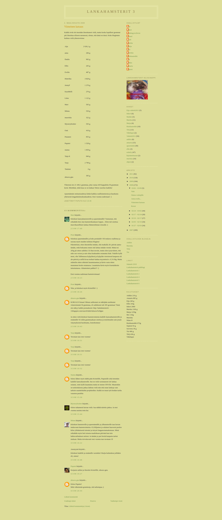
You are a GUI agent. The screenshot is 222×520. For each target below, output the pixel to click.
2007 (131, 230)
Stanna (73, 375)
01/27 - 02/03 (137, 225)
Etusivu (93, 501)
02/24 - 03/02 (137, 211)
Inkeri (129, 30)
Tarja (72, 333)
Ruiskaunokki (132, 56)
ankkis (129, 63)
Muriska (130, 53)
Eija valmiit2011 (133, 110)
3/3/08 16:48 (76, 460)
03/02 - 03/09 (137, 188)
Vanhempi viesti (116, 501)
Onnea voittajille (137, 195)
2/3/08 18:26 (76, 292)
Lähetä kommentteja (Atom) (79, 506)
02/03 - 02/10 (137, 222)
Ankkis (129, 242)
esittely (129, 152)
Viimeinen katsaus (73, 26)
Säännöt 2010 (132, 264)
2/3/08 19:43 (76, 326)
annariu (130, 66)
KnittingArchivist (133, 33)
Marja (129, 46)
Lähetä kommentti (71, 497)
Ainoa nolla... (136, 199)
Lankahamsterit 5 (133, 280)
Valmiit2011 (131, 136)
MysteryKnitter (76, 404)
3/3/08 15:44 (76, 414)
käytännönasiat (132, 155)
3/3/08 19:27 (76, 474)
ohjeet (129, 162)
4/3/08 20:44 (76, 491)
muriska (130, 159)
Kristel (129, 36)
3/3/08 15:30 (76, 397)
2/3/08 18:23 (76, 278)
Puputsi (73, 466)
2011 (131, 174)
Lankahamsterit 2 (133, 274)
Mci (128, 49)
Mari (72, 215)
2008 (131, 185)
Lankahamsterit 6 (133, 283)
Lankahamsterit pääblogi (136, 267)
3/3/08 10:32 (76, 368)
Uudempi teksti (70, 501)
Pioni (72, 235)
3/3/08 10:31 (76, 340)
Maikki (129, 117)
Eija (128, 26)
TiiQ (128, 130)
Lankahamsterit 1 (133, 270)
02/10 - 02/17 (137, 218)
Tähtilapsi (130, 133)
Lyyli (129, 40)
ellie (128, 149)
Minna (73, 420)
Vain (133, 191)
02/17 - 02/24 (137, 214)
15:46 (89, 201)
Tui (128, 59)
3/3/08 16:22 (76, 443)
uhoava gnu (75, 298)
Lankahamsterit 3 (111, 11)
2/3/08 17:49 (76, 228)
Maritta (130, 43)
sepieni (130, 69)
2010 (131, 178)
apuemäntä (131, 146)
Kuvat (133, 206)
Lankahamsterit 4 (133, 277)
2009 (131, 181)
